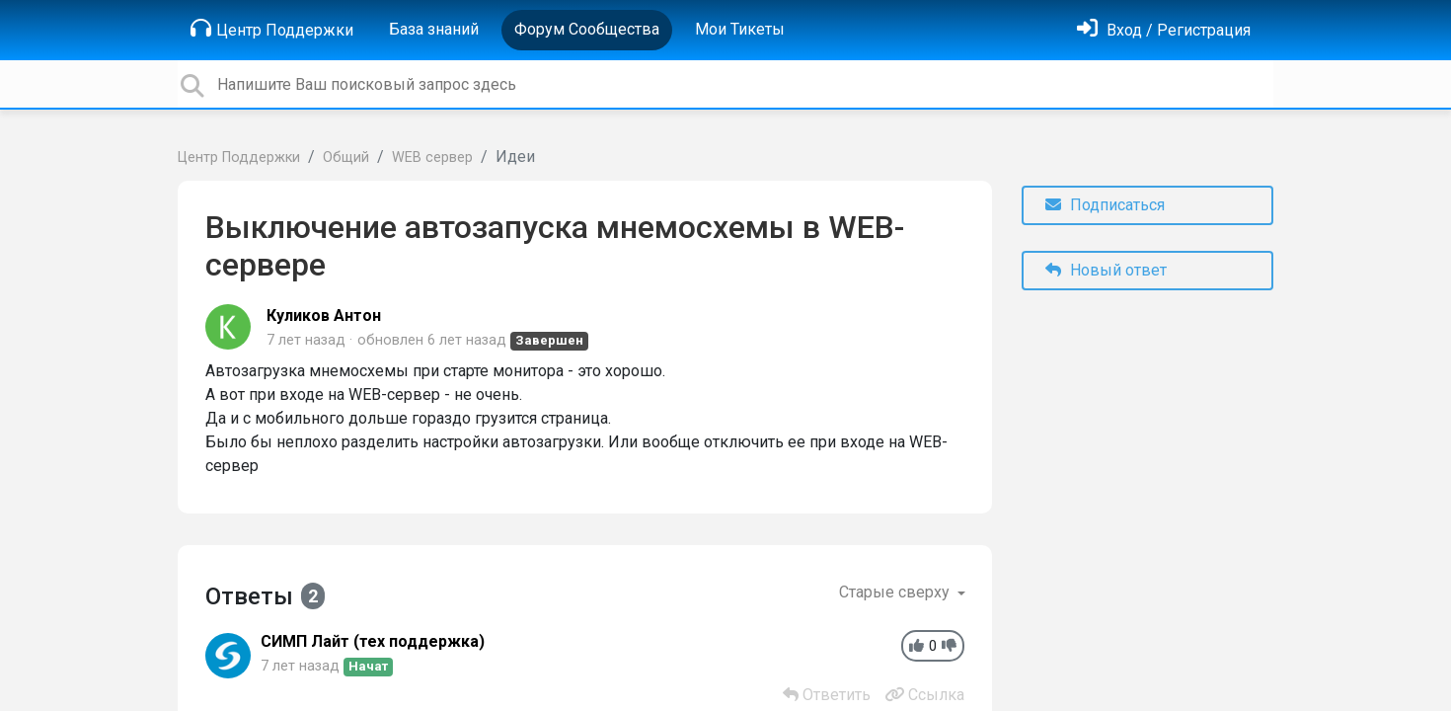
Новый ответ (1106, 270)
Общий (346, 157)
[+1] (916, 646)
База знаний (434, 29)
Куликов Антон (324, 315)
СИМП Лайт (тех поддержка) (373, 641)
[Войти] (1164, 30)
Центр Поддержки (272, 29)
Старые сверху (896, 592)
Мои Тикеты (740, 29)
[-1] (949, 646)
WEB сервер (432, 157)
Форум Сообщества (586, 29)
